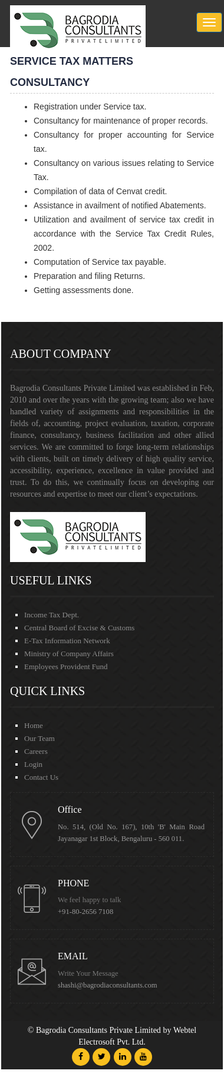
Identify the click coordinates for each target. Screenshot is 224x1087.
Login (33, 764)
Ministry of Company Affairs (69, 653)
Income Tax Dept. (51, 614)
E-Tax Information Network (67, 640)
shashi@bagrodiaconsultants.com (107, 985)
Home (33, 725)
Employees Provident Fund (66, 666)
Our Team (39, 738)
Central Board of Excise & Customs (79, 627)
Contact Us (41, 777)
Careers (36, 751)
